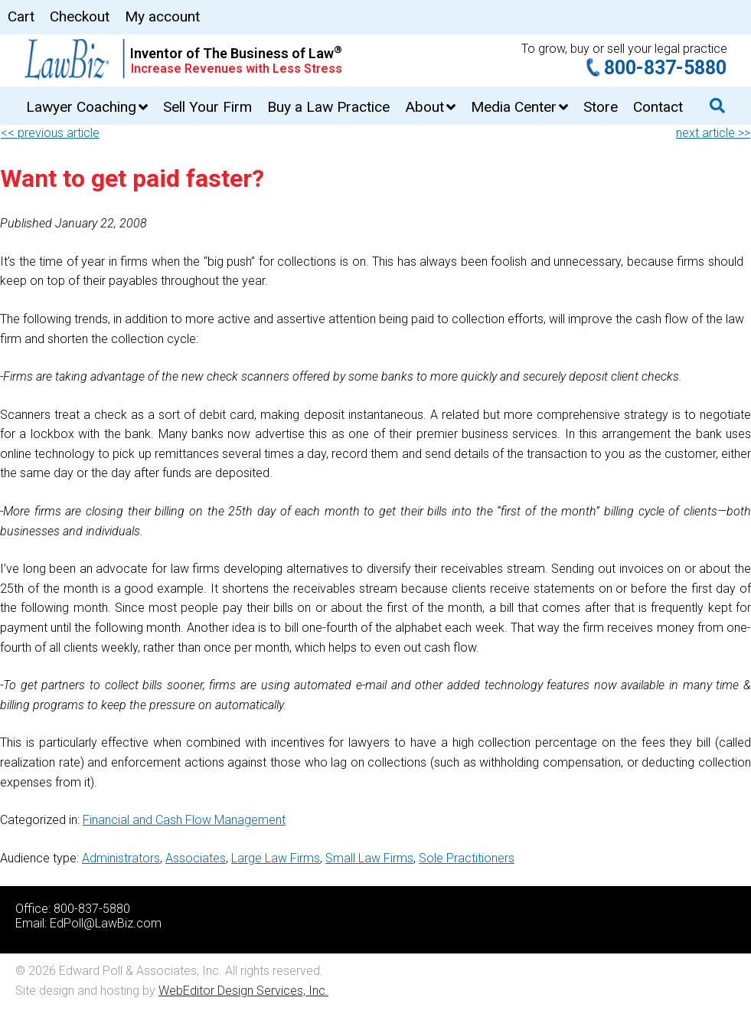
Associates (195, 858)
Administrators (121, 858)
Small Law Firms (369, 858)
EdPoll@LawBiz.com (106, 923)
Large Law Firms (275, 858)
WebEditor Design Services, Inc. (243, 990)
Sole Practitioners (466, 858)
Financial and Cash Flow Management (184, 820)
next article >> (713, 133)
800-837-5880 (665, 68)
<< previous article (50, 133)
